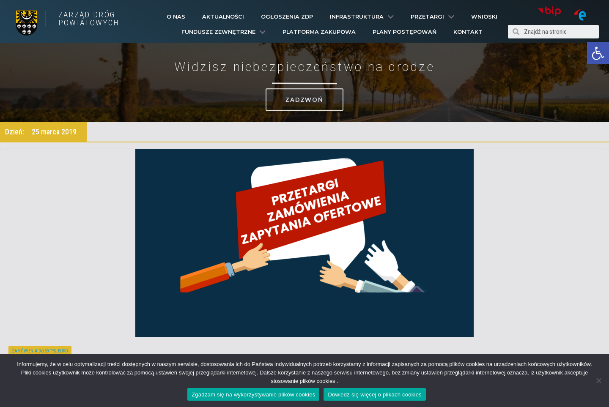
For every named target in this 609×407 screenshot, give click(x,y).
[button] (598, 53)
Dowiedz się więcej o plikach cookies (374, 394)
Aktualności (223, 17)
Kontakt (468, 32)
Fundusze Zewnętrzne (223, 32)
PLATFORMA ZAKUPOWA (319, 32)
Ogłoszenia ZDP (287, 17)
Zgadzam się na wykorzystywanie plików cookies (253, 394)
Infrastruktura (362, 17)
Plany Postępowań (404, 32)
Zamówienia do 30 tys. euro (40, 351)
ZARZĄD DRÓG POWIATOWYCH (88, 18)
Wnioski (484, 17)
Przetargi (432, 17)
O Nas (176, 17)
